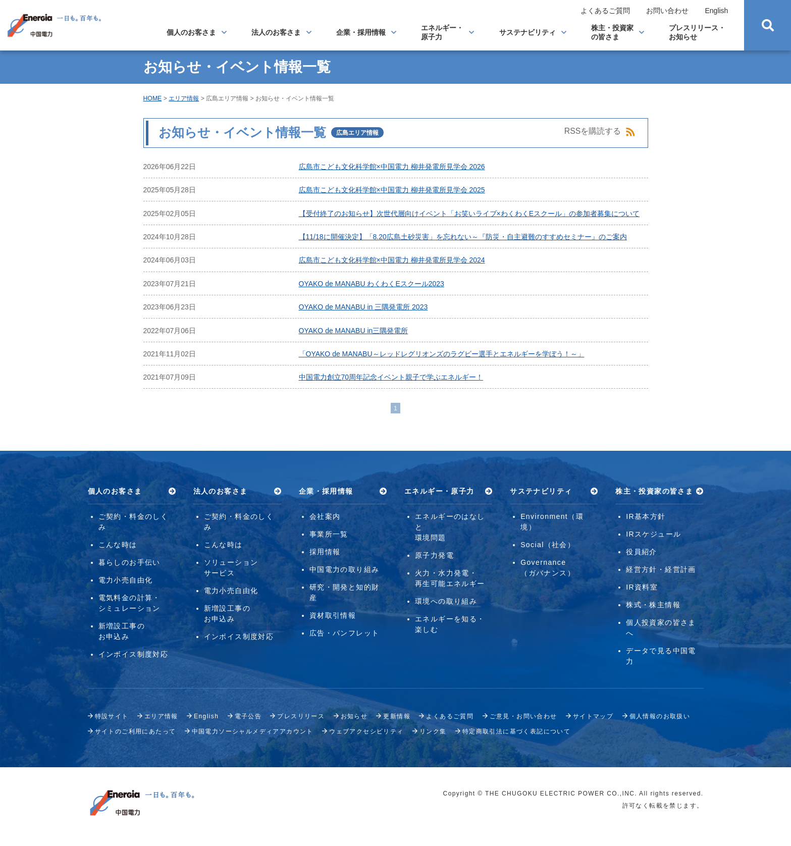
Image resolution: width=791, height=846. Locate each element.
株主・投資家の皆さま (612, 32)
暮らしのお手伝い (129, 562)
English (716, 11)
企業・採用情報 (361, 32)
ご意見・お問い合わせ (523, 716)
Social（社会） (547, 545)
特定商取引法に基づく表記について (516, 731)
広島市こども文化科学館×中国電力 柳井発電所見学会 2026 (392, 167)
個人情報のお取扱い (660, 716)
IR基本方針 (645, 516)
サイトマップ (593, 716)
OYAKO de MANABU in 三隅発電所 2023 (363, 307)
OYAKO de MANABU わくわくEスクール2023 (371, 284)
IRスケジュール (653, 534)
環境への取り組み (446, 601)
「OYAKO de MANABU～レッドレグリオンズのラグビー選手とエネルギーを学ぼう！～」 (442, 354)
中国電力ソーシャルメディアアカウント (252, 731)
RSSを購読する (600, 132)
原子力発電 (434, 555)
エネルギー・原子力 (442, 32)
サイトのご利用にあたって (135, 731)
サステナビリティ (527, 32)
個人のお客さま (191, 32)
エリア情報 (184, 98)
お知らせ (354, 716)
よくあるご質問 (605, 11)
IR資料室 (642, 587)
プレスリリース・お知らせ (697, 32)
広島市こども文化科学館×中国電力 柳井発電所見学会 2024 (392, 260)
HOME (152, 98)
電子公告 (248, 716)
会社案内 (325, 516)
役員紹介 (641, 552)
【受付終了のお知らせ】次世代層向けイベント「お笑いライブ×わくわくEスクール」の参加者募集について (469, 213)
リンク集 (433, 731)
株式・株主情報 (653, 605)
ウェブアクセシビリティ (366, 731)
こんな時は (117, 545)
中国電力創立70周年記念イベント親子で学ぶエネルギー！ (391, 377)
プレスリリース (301, 716)
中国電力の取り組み (344, 569)
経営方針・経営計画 (661, 569)
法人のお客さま (276, 32)
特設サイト (112, 716)
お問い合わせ (667, 11)
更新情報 (396, 716)
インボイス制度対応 (133, 654)
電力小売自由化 (125, 580)
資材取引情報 (332, 615)
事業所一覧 (328, 534)
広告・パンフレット (344, 633)
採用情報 (325, 552)
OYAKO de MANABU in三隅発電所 (353, 331)
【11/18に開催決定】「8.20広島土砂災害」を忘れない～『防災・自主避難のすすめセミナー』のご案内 (463, 237)
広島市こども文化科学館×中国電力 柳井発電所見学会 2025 (392, 190)
